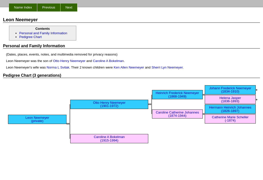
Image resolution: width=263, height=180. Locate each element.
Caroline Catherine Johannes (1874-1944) (177, 114)
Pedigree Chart (30, 37)
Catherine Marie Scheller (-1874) (230, 118)
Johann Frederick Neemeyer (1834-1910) (230, 89)
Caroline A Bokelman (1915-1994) (109, 138)
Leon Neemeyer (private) (37, 119)
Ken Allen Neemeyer (129, 67)
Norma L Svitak (58, 67)
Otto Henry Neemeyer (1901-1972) (109, 104)
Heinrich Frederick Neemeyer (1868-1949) (177, 94)
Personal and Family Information (43, 33)
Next (69, 7)
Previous (48, 7)
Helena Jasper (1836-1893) (230, 99)
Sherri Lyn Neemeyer (167, 67)
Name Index (23, 7)
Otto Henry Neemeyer (69, 61)
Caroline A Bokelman (108, 61)
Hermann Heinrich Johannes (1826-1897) (230, 109)
